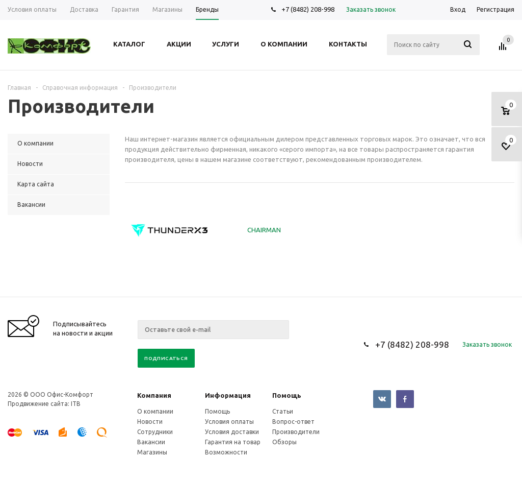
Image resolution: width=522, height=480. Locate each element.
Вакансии (151, 442)
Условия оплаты (229, 421)
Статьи (282, 411)
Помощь (286, 395)
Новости (150, 421)
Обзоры (284, 442)
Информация (228, 395)
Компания (154, 395)
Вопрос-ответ (293, 421)
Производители (296, 431)
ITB (76, 403)
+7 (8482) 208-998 (307, 9)
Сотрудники (155, 431)
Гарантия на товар (232, 442)
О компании (155, 411)
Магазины (152, 452)
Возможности (226, 452)
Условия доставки (232, 431)
